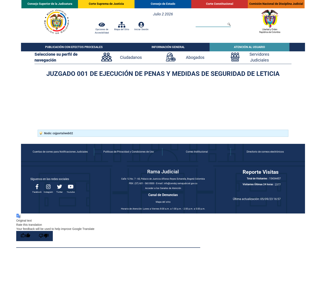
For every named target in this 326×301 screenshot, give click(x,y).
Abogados (195, 57)
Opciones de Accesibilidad (102, 29)
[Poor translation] (44, 236)
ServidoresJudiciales (259, 57)
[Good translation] (25, 236)
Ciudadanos (131, 57)
